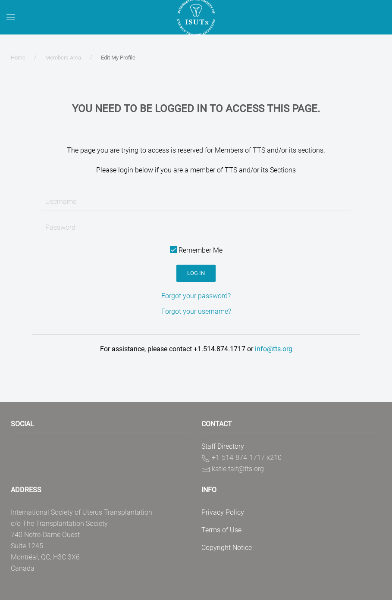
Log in (196, 273)
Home (18, 57)
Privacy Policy (222, 512)
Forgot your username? (196, 311)
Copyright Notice (226, 548)
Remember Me (196, 250)
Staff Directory (222, 446)
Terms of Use (221, 530)
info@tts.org (273, 349)
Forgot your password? (196, 296)
